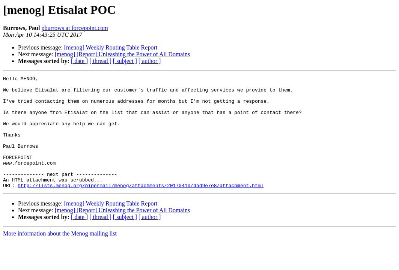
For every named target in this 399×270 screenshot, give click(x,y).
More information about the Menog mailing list (60, 256)
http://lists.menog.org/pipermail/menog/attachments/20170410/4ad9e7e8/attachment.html (140, 207)
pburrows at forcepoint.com (74, 28)
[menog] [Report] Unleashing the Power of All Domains (122, 54)
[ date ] (79, 61)
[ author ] (150, 61)
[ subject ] (125, 61)
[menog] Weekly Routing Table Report (111, 47)
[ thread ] (100, 61)
